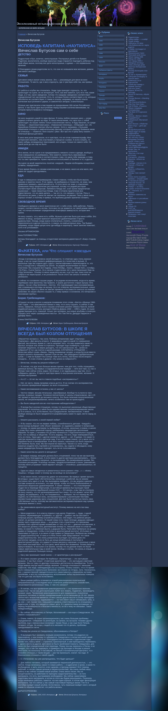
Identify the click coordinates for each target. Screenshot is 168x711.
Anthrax (140, 240)
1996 (38, 323)
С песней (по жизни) (136, 181)
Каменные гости (134, 81)
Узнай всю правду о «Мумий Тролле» (136, 85)
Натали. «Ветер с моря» (138, 116)
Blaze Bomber (139, 248)
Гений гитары (133, 41)
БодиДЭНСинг (134, 118)
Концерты (103, 83)
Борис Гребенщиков (66, 323)
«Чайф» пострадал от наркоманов (137, 50)
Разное (101, 91)
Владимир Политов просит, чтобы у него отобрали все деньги (136, 141)
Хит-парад (103, 104)
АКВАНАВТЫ (133, 134)
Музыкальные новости (60, 706)
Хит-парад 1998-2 (135, 61)
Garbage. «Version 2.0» (137, 163)
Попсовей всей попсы (137, 55)
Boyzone (133, 242)
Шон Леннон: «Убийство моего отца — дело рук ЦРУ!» (138, 126)
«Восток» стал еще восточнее (136, 154)
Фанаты (102, 100)
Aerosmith (131, 235)
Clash (128, 228)
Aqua (139, 242)
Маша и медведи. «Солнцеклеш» (135, 109)
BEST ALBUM (131, 240)
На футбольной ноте (136, 130)
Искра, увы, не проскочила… (134, 150)
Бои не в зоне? (134, 88)
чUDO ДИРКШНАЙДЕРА (138, 147)
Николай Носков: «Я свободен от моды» (136, 184)
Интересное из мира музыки (31, 28)
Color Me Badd (135, 229)
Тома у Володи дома (136, 65)
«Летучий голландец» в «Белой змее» (137, 78)
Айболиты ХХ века (135, 43)
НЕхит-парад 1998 (135, 57)
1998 (101, 53)
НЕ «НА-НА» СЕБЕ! (136, 138)
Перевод (102, 87)
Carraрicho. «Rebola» (136, 157)
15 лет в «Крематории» (137, 75)
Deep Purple (142, 235)
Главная (22, 34)
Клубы (101, 79)
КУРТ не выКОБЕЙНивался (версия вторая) (135, 210)
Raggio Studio (88, 707)
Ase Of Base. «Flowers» (137, 106)
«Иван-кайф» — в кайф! (138, 39)
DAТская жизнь (134, 136)
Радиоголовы (133, 37)
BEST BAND (141, 238)
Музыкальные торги (136, 53)
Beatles (138, 232)
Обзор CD (132, 206)
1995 (39, 695)
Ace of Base (138, 245)
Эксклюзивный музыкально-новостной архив (48, 23)
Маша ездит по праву (136, 132)
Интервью (44, 245)
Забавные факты (105, 70)
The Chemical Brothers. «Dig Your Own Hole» (137, 103)
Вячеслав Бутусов (65, 245)
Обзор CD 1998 (134, 59)
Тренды (102, 95)
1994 (101, 37)
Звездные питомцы (136, 63)
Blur (135, 238)
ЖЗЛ (44, 695)
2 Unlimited (139, 225)
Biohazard (130, 248)
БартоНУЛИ (133, 82)
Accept (128, 226)
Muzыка (102, 62)
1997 (37, 245)
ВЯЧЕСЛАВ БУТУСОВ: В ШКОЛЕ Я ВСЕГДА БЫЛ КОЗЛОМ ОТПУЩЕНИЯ (55, 331)
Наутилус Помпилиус (80, 245)
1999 (101, 58)
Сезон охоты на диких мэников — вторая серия (138, 178)
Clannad (129, 238)
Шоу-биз (102, 108)
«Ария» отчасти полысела (138, 189)
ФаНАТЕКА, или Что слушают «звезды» (54, 250)
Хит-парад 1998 (134, 145)
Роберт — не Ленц (135, 187)
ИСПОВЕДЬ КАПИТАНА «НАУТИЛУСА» (56, 46)
